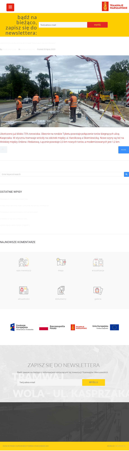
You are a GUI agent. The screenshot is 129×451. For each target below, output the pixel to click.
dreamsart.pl (120, 446)
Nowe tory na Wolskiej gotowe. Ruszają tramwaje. (24, 206)
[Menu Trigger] (10, 7)
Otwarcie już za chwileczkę (13, 219)
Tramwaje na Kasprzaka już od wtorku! (19, 212)
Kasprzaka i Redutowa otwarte (15, 225)
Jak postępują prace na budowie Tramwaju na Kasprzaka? (28, 43)
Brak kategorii (28, 49)
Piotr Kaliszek (9, 49)
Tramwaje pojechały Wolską (14, 199)
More (123, 150)
